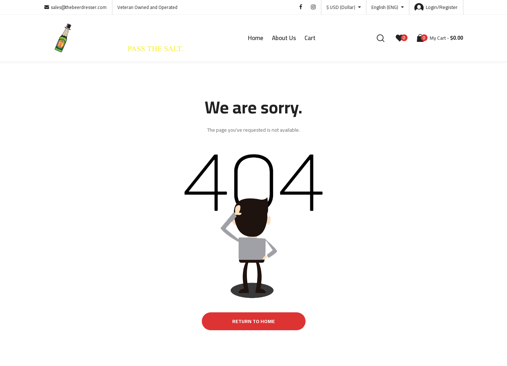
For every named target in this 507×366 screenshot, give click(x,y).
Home (255, 38)
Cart (310, 38)
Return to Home (253, 321)
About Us (284, 38)
